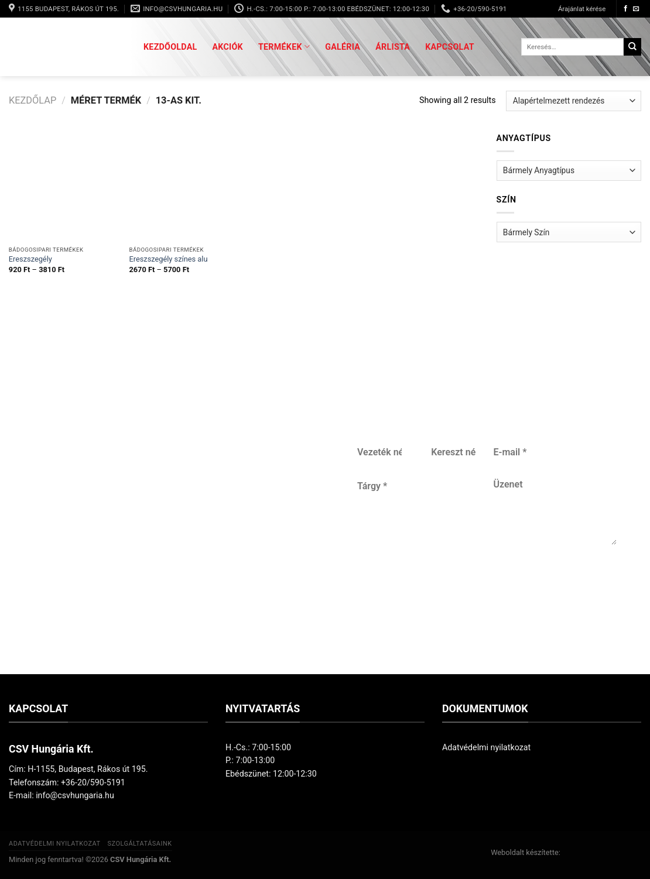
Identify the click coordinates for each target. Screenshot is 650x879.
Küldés (483, 600)
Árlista (392, 46)
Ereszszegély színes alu (168, 259)
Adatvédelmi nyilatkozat (486, 747)
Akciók (228, 46)
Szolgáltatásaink (139, 843)
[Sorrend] (573, 101)
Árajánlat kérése (581, 9)
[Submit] (632, 47)
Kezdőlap (32, 100)
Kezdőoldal (170, 46)
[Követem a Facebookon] (625, 8)
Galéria (342, 46)
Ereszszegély (30, 259)
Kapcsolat (449, 46)
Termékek (284, 46)
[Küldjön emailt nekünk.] (636, 8)
